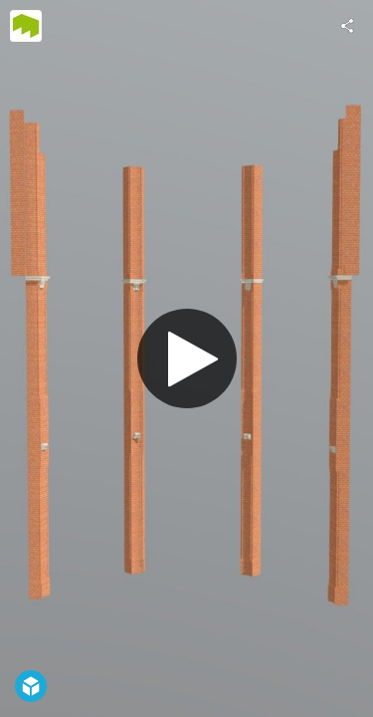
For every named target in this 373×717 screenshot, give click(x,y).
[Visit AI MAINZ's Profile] (26, 26)
